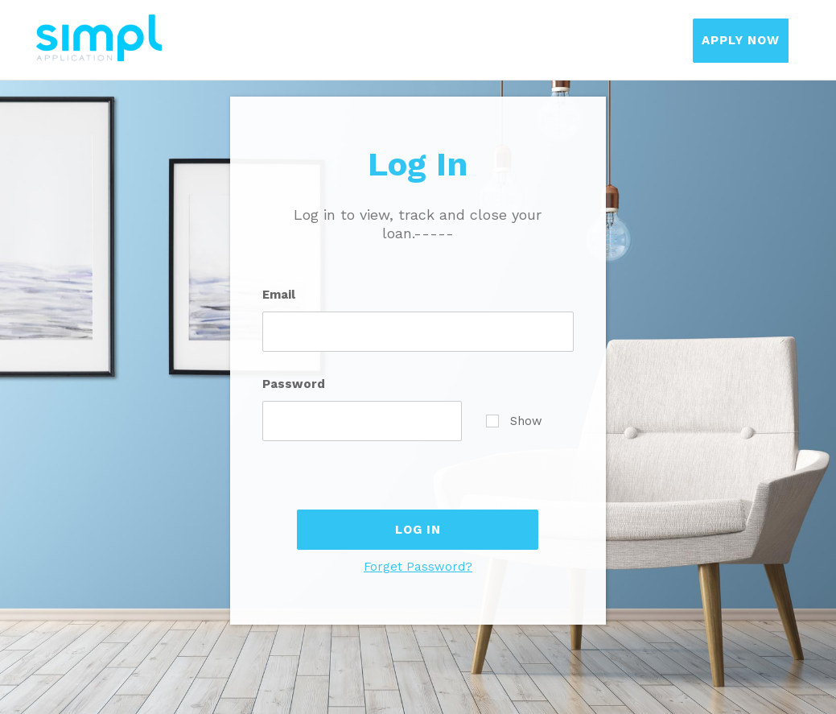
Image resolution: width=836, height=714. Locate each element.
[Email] (418, 332)
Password (293, 384)
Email (278, 294)
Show (514, 420)
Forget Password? (418, 566)
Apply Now (741, 40)
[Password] (362, 421)
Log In (418, 529)
